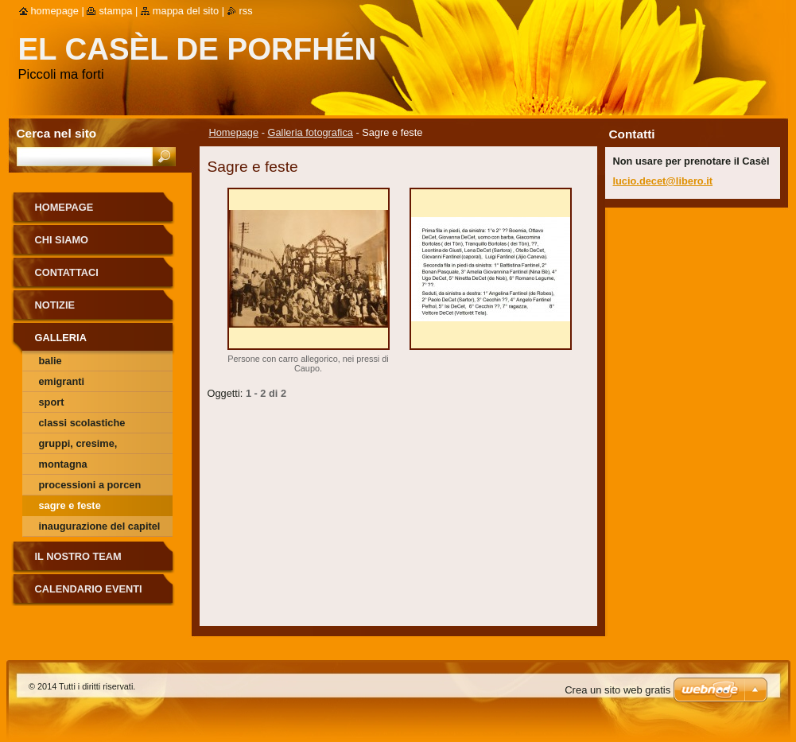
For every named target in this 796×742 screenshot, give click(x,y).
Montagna (63, 464)
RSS (246, 11)
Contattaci (67, 272)
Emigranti (62, 381)
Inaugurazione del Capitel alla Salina (100, 528)
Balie (50, 361)
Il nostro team (78, 556)
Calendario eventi (88, 589)
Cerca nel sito (57, 133)
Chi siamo (62, 240)
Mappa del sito (186, 11)
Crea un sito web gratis (617, 690)
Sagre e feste (70, 505)
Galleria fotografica (310, 132)
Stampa (115, 11)
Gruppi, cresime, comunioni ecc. (78, 445)
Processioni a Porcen (90, 485)
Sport (51, 402)
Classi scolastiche (82, 423)
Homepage (234, 132)
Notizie (55, 305)
